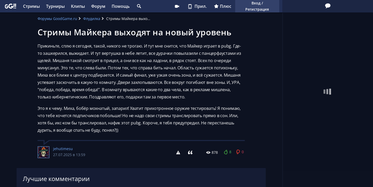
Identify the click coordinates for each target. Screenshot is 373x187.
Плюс (222, 6)
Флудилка (91, 18)
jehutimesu (63, 148)
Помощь (121, 6)
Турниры (55, 6)
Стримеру (177, 6)
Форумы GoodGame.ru (57, 18)
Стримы (31, 6)
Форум (98, 6)
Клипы (78, 6)
